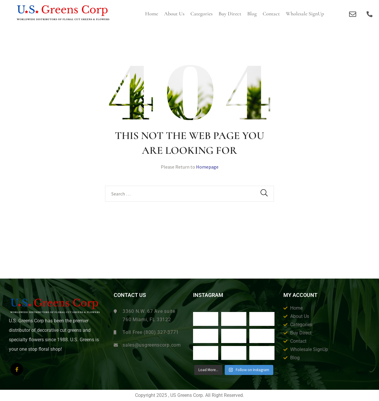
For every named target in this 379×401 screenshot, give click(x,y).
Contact (271, 13)
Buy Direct (230, 13)
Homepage (207, 167)
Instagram (208, 295)
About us (174, 13)
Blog (252, 13)
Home (151, 13)
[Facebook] (16, 369)
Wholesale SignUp (305, 13)
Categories (201, 13)
